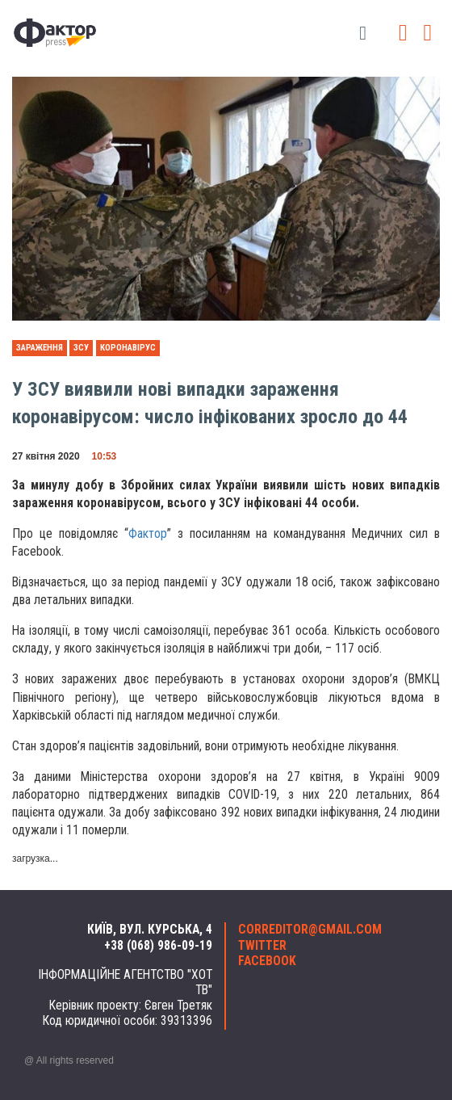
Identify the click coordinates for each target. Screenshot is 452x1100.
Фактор (147, 534)
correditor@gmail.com (310, 929)
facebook (267, 961)
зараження (39, 347)
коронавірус (128, 347)
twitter (262, 945)
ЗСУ (81, 347)
